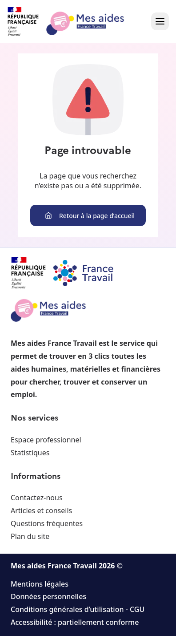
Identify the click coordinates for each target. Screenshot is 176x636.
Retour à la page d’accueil (90, 215)
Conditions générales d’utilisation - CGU (77, 609)
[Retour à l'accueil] (73, 21)
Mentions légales (39, 584)
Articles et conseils (41, 510)
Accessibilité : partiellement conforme (75, 622)
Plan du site (30, 536)
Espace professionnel (46, 440)
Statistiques (30, 453)
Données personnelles (48, 596)
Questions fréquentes (47, 523)
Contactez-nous (37, 497)
